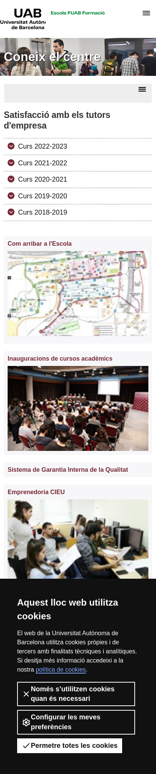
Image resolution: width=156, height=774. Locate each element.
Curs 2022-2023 (41, 146)
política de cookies (61, 669)
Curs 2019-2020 (41, 196)
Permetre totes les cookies (70, 745)
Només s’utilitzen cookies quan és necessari (68, 693)
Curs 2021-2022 (41, 163)
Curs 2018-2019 (41, 212)
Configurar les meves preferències (61, 721)
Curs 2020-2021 (41, 179)
